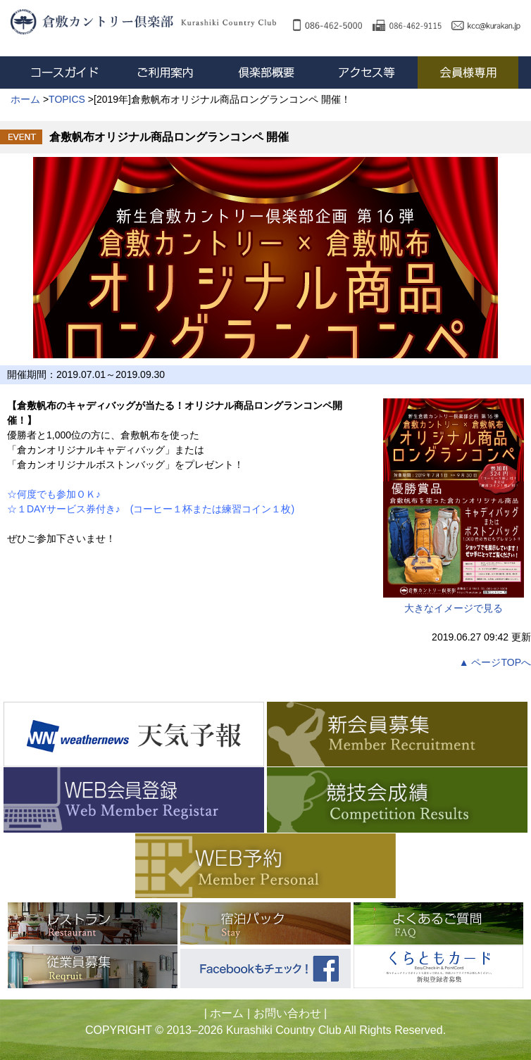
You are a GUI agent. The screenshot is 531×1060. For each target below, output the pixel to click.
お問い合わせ (287, 1013)
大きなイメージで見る (453, 506)
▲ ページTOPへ (495, 662)
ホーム (227, 1013)
